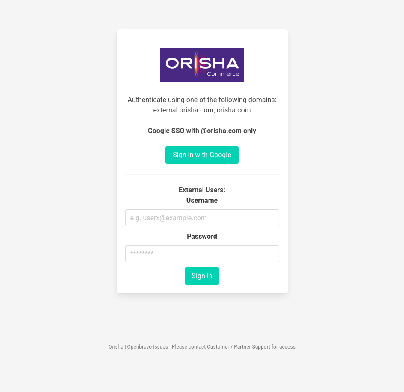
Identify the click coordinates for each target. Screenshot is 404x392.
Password (202, 236)
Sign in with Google (202, 155)
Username (202, 200)
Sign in (202, 276)
